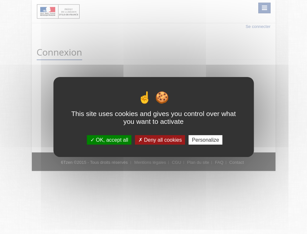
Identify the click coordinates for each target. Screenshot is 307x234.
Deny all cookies (160, 140)
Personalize (205, 140)
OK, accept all (109, 140)
